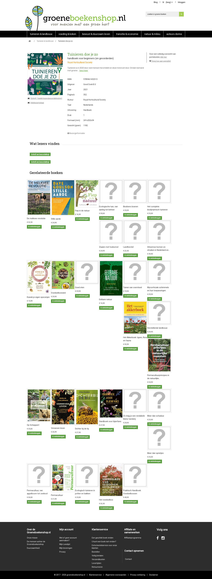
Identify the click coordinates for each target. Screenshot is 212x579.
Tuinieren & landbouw (41, 34)
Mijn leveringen (65, 548)
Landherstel (128, 247)
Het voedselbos (106, 500)
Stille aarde (56, 219)
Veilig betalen (97, 556)
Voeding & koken (67, 34)
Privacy (62, 552)
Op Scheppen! (33, 425)
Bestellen (96, 552)
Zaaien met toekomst (108, 247)
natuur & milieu (152, 34)
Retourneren (97, 567)
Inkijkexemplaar (37, 103)
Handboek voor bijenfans (110, 421)
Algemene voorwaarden (116, 575)
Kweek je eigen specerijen (38, 297)
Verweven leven (58, 428)
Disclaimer (153, 575)
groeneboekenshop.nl (76, 575)
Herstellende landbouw (157, 328)
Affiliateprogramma (132, 538)
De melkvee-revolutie (36, 218)
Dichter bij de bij (82, 428)
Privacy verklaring (137, 575)
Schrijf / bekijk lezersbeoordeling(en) (46, 98)
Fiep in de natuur (82, 210)
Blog (156, 2)
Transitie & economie (127, 34)
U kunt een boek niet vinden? (104, 541)
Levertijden (96, 563)
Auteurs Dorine (174, 34)
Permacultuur (57, 495)
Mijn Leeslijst (64, 544)
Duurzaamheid (33, 548)
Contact (128, 559)
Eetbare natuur (105, 299)
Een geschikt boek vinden (102, 538)
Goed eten (79, 287)
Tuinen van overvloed (132, 287)
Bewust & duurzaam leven (96, 34)
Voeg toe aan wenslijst (160, 61)
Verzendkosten (98, 559)
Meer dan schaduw (155, 416)
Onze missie (32, 538)
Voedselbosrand (58, 293)
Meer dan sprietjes (155, 453)
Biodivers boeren (130, 206)
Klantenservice (95, 575)
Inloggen (181, 2)
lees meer (84, 70)
